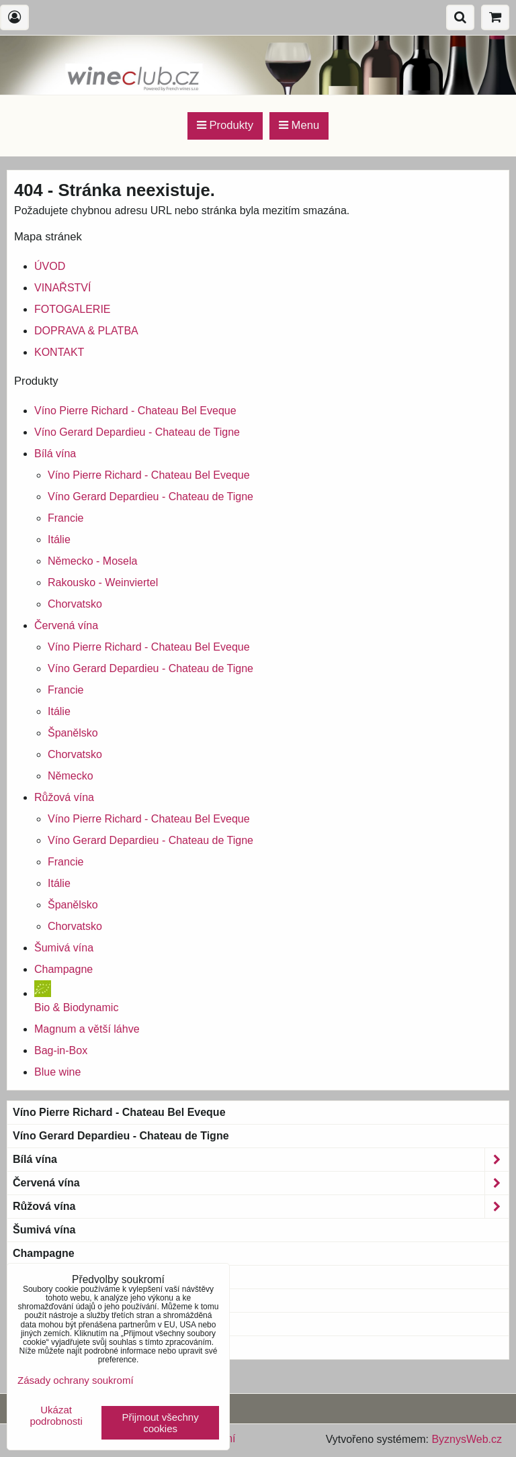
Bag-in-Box (60, 1050)
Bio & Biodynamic (67, 1277)
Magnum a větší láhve (87, 1029)
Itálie (59, 539)
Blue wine (57, 1072)
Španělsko (73, 733)
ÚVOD (49, 266)
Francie (65, 518)
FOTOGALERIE (72, 309)
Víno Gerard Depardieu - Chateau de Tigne (137, 432)
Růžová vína (64, 797)
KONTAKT (59, 352)
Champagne (63, 969)
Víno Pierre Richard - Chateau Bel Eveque (135, 410)
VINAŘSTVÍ (62, 287)
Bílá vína (55, 453)
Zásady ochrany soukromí (75, 1380)
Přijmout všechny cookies (160, 1422)
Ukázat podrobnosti (56, 1416)
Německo (70, 776)
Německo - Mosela (92, 561)
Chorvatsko (75, 604)
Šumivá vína (63, 947)
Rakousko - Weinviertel (103, 582)
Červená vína (66, 625)
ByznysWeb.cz (466, 1439)
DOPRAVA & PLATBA (86, 330)
